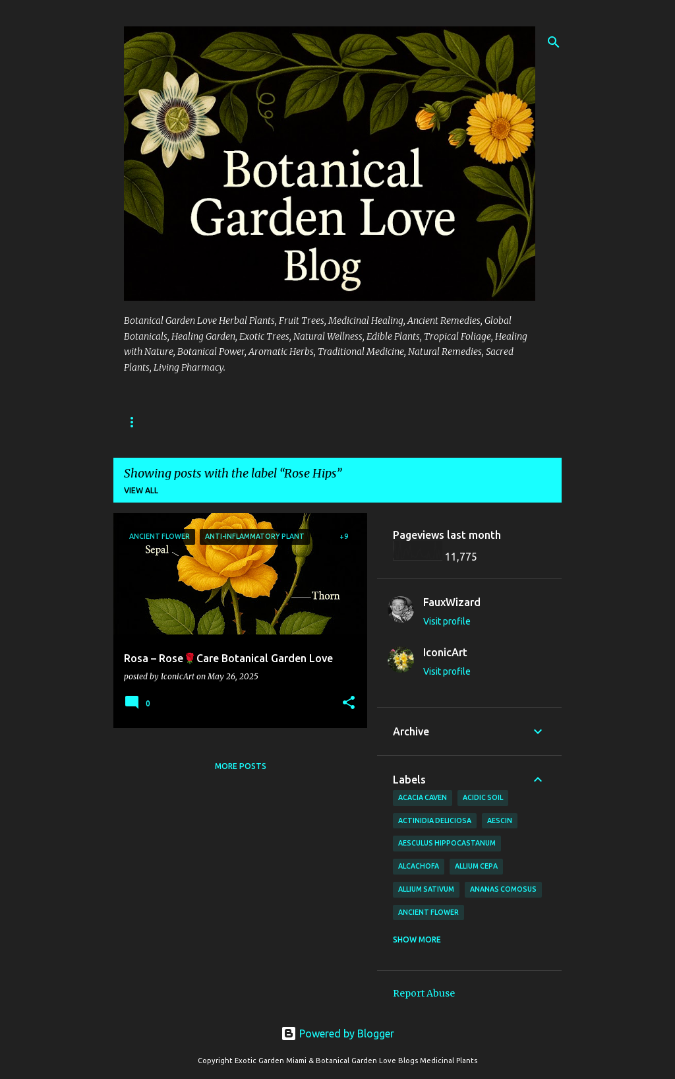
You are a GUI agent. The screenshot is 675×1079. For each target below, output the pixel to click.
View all (141, 490)
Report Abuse (424, 993)
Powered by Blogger (337, 1033)
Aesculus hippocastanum (447, 843)
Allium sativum (426, 889)
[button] (349, 703)
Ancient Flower (428, 912)
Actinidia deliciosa (434, 820)
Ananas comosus (503, 889)
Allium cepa (476, 866)
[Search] (554, 42)
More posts (240, 766)
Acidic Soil (483, 797)
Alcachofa (418, 866)
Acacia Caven (422, 797)
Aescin (499, 820)
